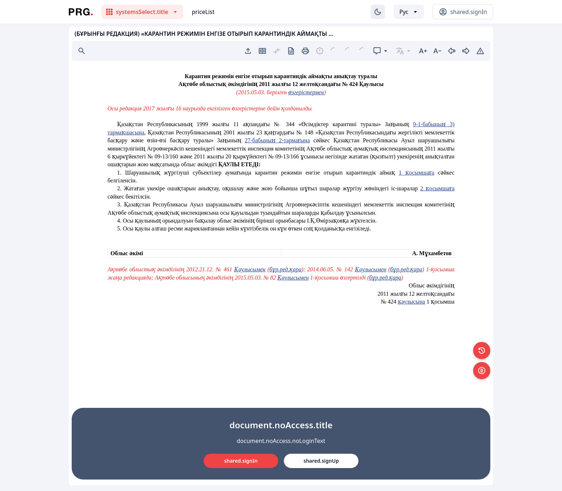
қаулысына (411, 302)
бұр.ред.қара (285, 269)
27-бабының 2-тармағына (277, 140)
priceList (203, 12)
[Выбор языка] (409, 12)
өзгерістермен (306, 92)
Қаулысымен (249, 269)
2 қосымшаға (437, 188)
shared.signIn (240, 460)
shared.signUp (321, 460)
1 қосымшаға (416, 173)
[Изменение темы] (378, 12)
